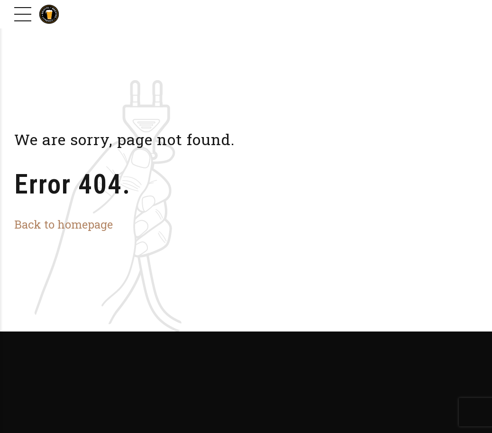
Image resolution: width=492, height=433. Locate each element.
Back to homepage (63, 224)
